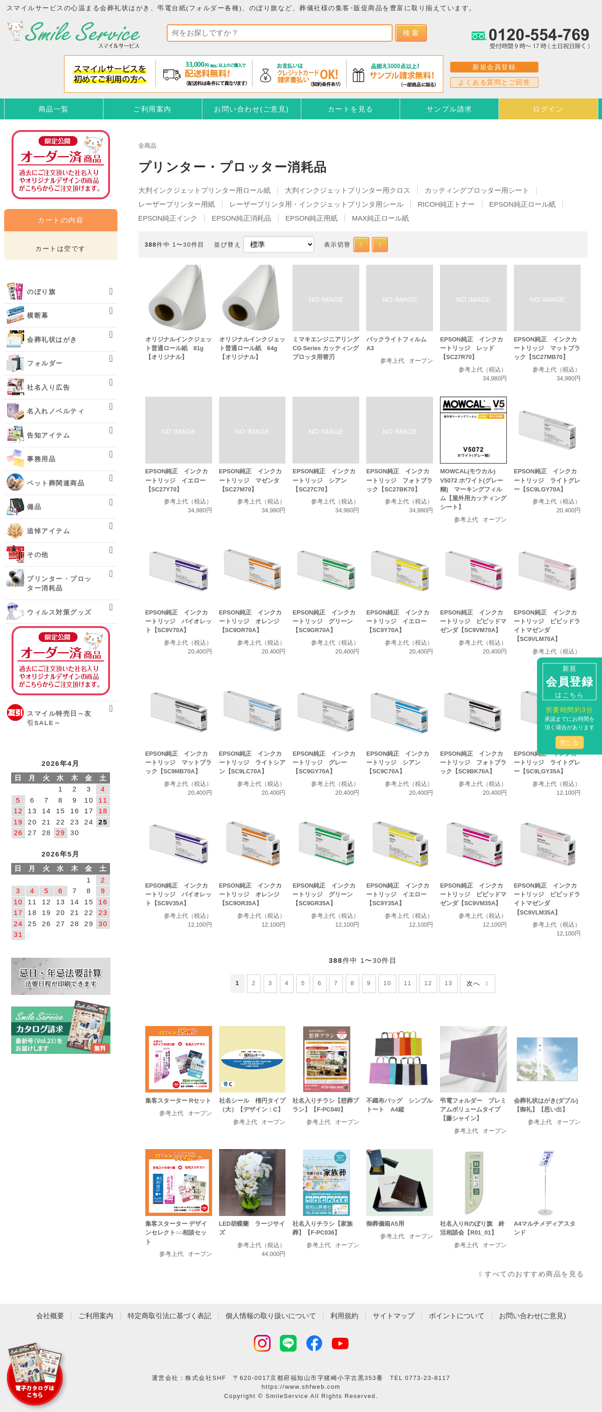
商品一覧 (54, 109)
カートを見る (351, 109)
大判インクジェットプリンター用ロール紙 (204, 190)
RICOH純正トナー (446, 204)
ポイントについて (457, 1316)
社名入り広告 (48, 387)
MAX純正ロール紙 (380, 218)
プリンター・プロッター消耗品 (59, 583)
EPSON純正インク (168, 218)
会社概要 (50, 1316)
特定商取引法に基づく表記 (169, 1316)
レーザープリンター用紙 (176, 204)
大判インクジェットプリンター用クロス (347, 190)
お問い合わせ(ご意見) (251, 109)
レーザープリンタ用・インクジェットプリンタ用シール (316, 204)
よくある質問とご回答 (494, 82)
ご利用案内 (152, 109)
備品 (34, 506)
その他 (38, 554)
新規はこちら (569, 682)
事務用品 (41, 459)
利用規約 (344, 1316)
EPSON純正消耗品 (241, 218)
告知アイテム (48, 435)
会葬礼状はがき (52, 339)
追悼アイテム (48, 531)
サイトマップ (393, 1316)
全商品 (147, 145)
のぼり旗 (41, 291)
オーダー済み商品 (61, 660)
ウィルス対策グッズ (59, 612)
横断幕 (38, 315)
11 (408, 983)
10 (387, 983)
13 (449, 983)
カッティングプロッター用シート (477, 190)
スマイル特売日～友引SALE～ (59, 718)
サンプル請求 (450, 109)
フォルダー (45, 363)
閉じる (569, 742)
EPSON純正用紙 (311, 218)
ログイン (548, 109)
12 (428, 983)
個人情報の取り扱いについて (271, 1316)
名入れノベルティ (55, 411)
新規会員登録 (494, 67)
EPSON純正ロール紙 (522, 204)
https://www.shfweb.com (301, 1386)
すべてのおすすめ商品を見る (534, 1274)
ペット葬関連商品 (55, 483)
